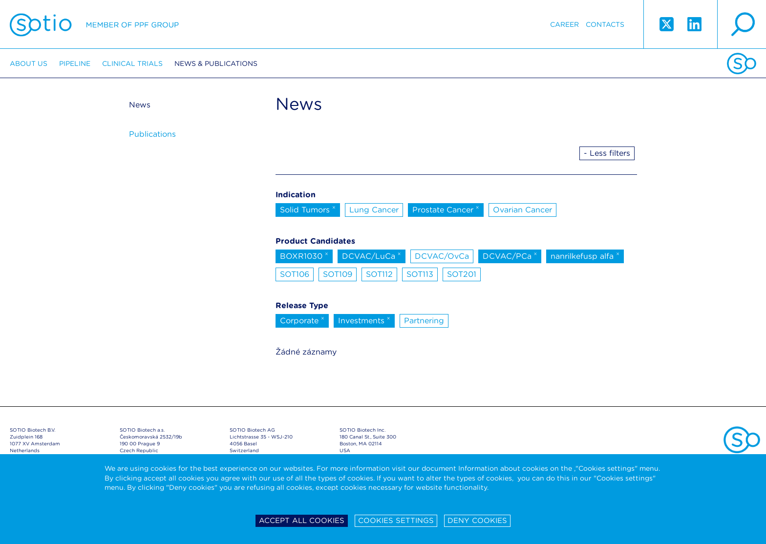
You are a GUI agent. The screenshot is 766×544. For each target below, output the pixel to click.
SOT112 (379, 274)
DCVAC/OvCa (442, 256)
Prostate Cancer (445, 209)
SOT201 (461, 274)
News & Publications (215, 63)
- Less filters (607, 153)
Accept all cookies (301, 520)
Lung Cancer (374, 209)
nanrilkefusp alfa (585, 255)
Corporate (302, 319)
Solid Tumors (308, 209)
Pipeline (74, 63)
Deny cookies (477, 520)
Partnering (424, 320)
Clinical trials (132, 63)
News (139, 104)
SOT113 (419, 274)
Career (564, 24)
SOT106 (294, 274)
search (741, 24)
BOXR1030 (304, 255)
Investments (364, 319)
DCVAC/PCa (510, 255)
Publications (152, 134)
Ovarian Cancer (522, 209)
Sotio (94, 24)
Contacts (605, 24)
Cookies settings (396, 520)
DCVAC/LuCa (371, 255)
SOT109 (337, 274)
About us (28, 63)
